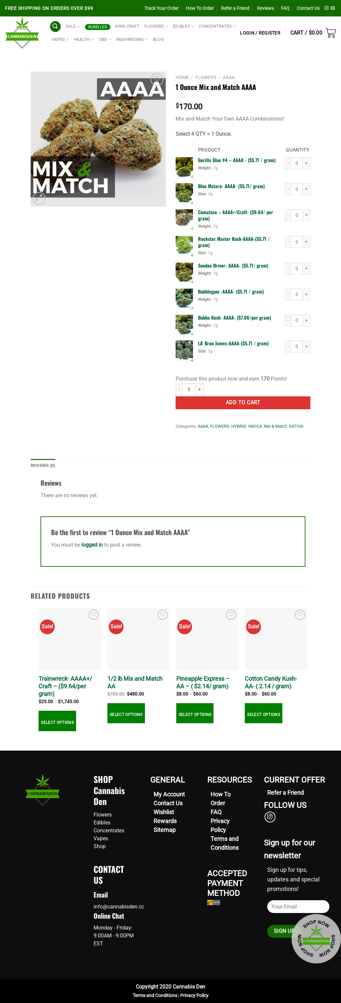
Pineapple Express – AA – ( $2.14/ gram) (203, 682)
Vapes (101, 838)
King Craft (127, 26)
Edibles (102, 822)
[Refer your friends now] (285, 792)
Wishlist (164, 812)
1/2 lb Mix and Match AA (134, 682)
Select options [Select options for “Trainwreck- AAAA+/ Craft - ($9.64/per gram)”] (57, 722)
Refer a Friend (235, 8)
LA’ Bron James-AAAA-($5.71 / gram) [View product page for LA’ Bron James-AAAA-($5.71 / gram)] (233, 343)
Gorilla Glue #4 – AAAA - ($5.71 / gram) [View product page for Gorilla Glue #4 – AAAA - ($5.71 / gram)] (237, 160)
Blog (158, 39)
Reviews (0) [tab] (43, 465)
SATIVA (296, 426)
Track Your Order (161, 8)
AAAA (229, 77)
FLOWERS (156, 26)
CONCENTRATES (217, 26)
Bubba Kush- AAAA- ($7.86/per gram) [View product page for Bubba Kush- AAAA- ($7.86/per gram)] (234, 317)
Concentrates (109, 830)
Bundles (97, 26)
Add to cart (243, 403)
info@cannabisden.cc (119, 906)
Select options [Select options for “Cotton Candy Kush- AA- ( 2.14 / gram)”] (263, 714)
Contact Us (308, 8)
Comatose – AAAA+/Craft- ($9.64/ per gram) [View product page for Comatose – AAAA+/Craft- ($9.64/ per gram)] (235, 215)
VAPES (61, 39)
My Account (169, 794)
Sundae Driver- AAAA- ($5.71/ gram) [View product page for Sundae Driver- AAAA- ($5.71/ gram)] (233, 265)
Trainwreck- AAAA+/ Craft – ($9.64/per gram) (65, 686)
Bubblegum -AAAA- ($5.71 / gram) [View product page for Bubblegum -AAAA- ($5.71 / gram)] (231, 291)
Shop (100, 846)
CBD (105, 39)
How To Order (200, 8)
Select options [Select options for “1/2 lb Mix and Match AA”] (126, 714)
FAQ (285, 8)
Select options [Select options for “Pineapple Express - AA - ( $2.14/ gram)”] (195, 714)
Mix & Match (275, 426)
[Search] (55, 26)
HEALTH (84, 39)
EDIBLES (183, 26)
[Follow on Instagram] (326, 8)
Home (182, 77)
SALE (73, 26)
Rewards (165, 820)
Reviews (265, 8)
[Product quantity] (297, 163)
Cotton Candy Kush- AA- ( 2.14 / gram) (271, 682)
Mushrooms (132, 39)
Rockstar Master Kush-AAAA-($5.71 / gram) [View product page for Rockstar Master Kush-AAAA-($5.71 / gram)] (234, 241)
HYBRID (238, 426)
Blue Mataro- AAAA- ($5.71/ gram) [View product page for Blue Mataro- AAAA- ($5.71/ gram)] (231, 186)
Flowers (103, 815)
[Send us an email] (333, 8)
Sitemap (165, 829)
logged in (92, 545)
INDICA (255, 426)
